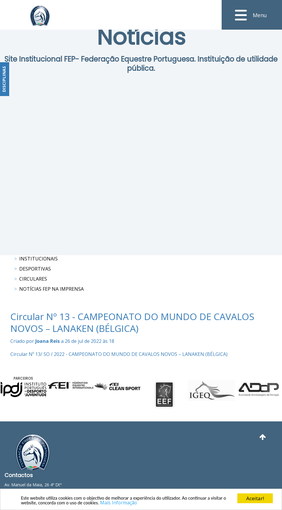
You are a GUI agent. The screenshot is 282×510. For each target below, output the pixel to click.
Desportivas (35, 269)
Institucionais (38, 258)
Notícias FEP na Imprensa (51, 289)
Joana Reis (47, 341)
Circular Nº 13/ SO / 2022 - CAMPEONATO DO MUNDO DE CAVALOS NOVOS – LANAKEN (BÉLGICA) (119, 354)
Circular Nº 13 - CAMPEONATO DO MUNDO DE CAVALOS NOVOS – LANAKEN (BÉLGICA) (132, 322)
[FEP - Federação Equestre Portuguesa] (40, 15)
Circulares (33, 279)
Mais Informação (143, 502)
